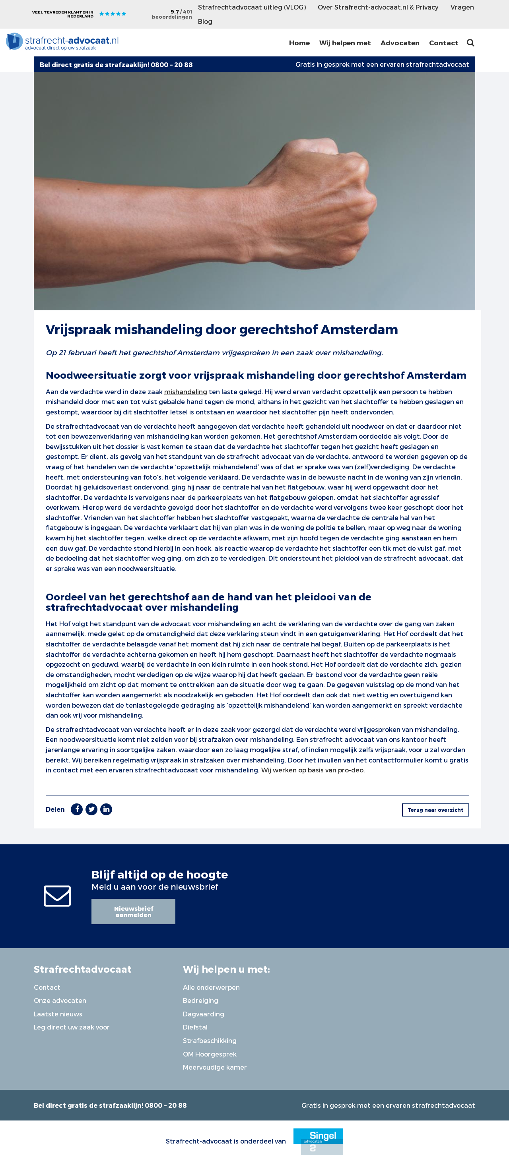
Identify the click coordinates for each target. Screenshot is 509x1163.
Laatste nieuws (58, 1014)
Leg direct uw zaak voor (72, 1027)
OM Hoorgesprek (210, 1054)
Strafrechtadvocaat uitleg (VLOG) (252, 7)
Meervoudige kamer (215, 1067)
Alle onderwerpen (211, 987)
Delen (55, 809)
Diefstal (195, 1027)
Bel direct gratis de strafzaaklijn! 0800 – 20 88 (110, 1105)
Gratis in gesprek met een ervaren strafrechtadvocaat (382, 64)
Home (299, 42)
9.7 (172, 14)
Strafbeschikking (210, 1040)
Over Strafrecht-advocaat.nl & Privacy (378, 7)
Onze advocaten (60, 1000)
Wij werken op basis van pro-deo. (313, 770)
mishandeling (185, 391)
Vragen (462, 7)
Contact (443, 42)
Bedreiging (200, 1000)
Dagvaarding (203, 1014)
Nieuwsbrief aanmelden (133, 912)
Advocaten (400, 42)
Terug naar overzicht (436, 810)
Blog (205, 21)
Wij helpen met (345, 42)
